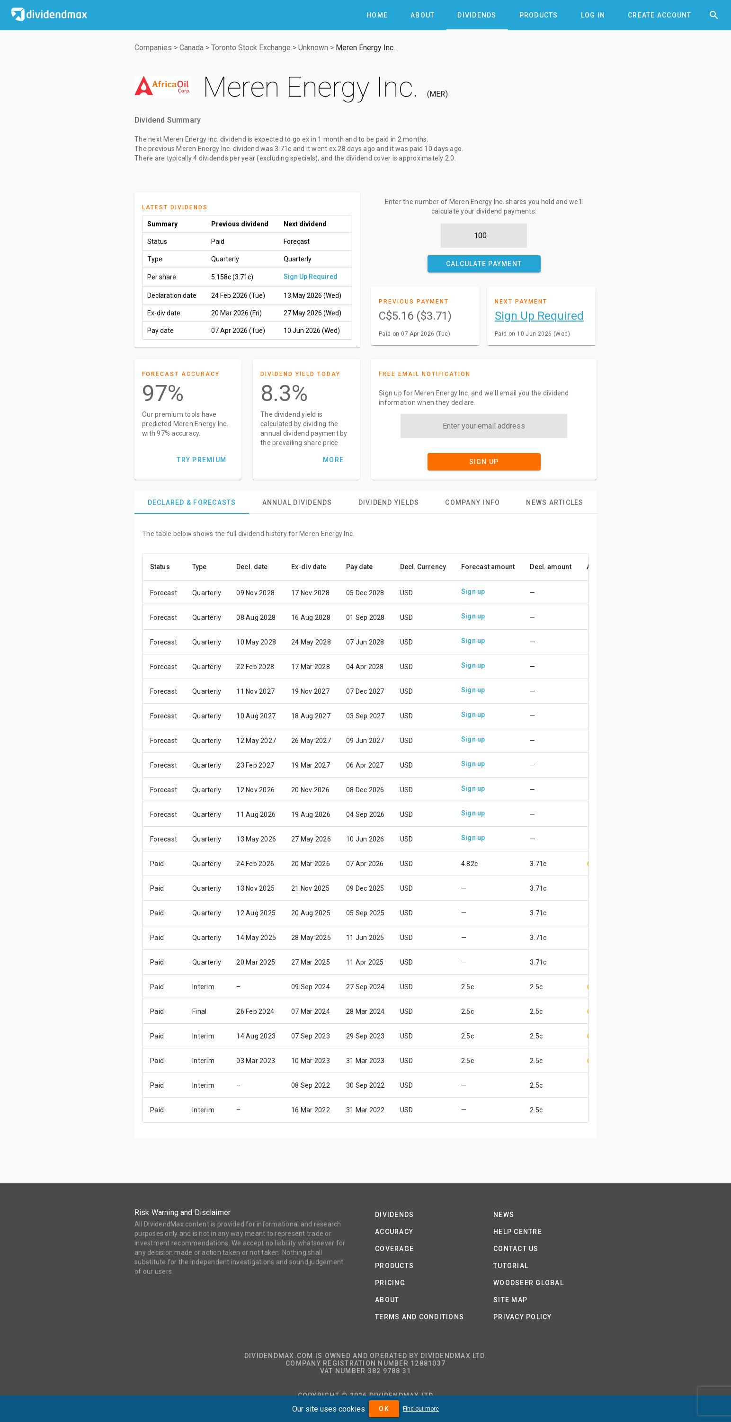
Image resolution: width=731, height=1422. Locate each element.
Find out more (421, 1408)
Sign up (473, 591)
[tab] (377, 15)
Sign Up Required (311, 276)
